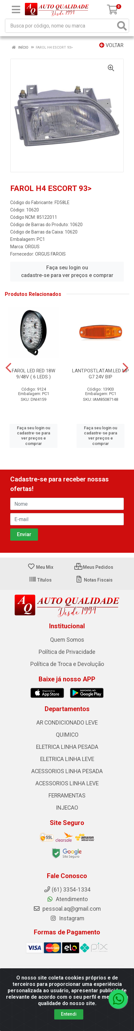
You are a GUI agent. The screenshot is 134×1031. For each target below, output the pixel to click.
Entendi (69, 1014)
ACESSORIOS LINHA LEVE (67, 783)
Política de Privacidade (67, 652)
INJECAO (67, 808)
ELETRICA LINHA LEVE (67, 759)
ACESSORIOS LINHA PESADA (67, 771)
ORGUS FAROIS (50, 254)
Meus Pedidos (93, 567)
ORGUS (32, 246)
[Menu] (16, 9)
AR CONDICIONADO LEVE (67, 722)
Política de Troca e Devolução (67, 664)
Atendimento (67, 899)
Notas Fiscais (94, 580)
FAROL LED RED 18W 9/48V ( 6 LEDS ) (33, 374)
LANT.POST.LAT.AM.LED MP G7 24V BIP (100, 374)
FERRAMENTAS (67, 795)
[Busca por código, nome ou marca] (60, 25)
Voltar (111, 45)
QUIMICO (67, 735)
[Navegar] (8, 367)
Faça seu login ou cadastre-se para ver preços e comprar (67, 271)
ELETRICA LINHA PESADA (67, 747)
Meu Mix (40, 567)
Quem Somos (67, 640)
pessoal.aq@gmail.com (67, 909)
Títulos (40, 580)
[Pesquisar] (122, 25)
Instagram (67, 918)
